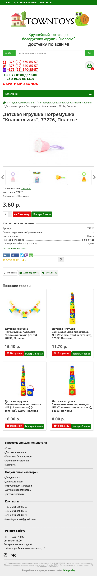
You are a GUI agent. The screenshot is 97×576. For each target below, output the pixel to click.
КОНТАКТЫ (46, 2)
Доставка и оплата (15, 452)
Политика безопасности (18, 456)
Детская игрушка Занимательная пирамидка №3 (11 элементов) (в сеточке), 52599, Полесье (23, 406)
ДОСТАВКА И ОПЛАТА (25, 2)
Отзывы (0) (49, 273)
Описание (10, 273)
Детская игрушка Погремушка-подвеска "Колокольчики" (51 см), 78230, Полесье (21, 333)
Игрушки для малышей (18, 485)
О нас (8, 448)
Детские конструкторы (17, 489)
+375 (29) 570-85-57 (15, 506)
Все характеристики (14, 248)
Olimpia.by (69, 570)
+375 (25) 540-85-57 (15, 515)
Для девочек (12, 477)
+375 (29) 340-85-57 (15, 511)
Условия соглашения (16, 460)
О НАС (7, 2)
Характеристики (29, 273)
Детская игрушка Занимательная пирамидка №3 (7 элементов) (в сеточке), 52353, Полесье (72, 406)
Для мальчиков (13, 481)
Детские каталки (14, 494)
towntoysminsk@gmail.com (20, 519)
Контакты (10, 464)
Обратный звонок (20, 84)
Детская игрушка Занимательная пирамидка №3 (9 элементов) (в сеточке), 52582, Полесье (72, 333)
